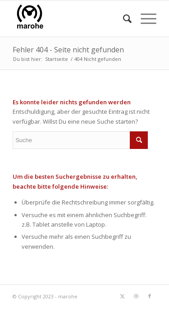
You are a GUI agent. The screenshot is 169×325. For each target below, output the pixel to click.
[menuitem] (123, 18)
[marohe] (70, 18)
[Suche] (123, 18)
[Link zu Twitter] (122, 296)
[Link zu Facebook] (149, 296)
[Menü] (144, 18)
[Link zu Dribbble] (136, 296)
